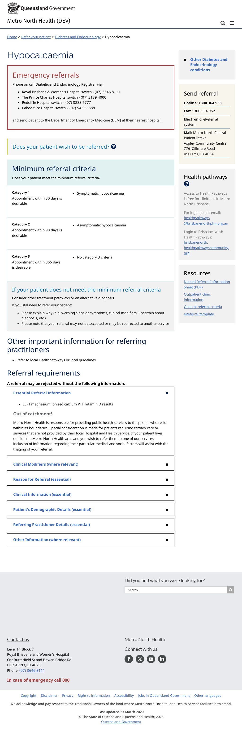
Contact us (18, 639)
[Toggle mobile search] (222, 23)
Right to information (94, 695)
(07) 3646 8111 (32, 670)
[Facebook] (129, 659)
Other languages (207, 695)
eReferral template (199, 314)
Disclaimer (49, 695)
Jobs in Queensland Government (164, 695)
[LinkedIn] (162, 659)
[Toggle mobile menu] (232, 23)
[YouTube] (151, 659)
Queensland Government (121, 721)
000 (65, 680)
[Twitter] (140, 659)
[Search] (230, 589)
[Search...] (176, 589)
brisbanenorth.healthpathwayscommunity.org (206, 247)
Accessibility (124, 695)
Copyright (28, 695)
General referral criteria (203, 306)
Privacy (67, 695)
